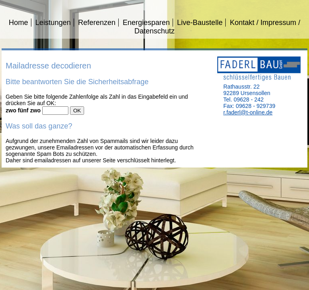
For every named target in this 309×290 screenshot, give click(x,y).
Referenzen (96, 23)
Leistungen (53, 23)
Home (18, 23)
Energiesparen (146, 23)
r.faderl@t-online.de (247, 112)
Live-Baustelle (199, 23)
